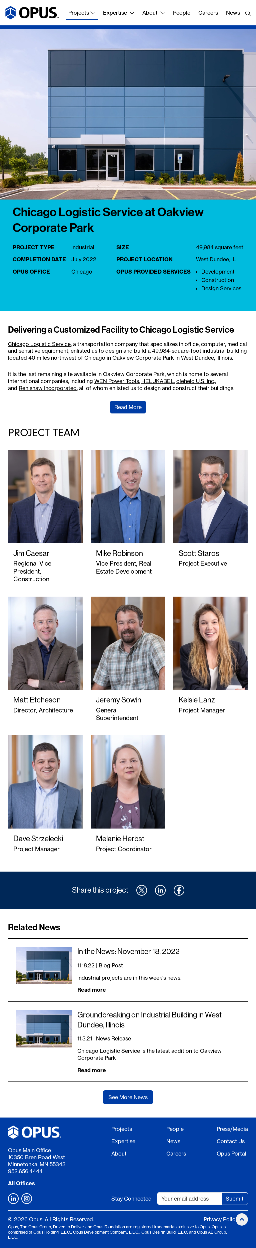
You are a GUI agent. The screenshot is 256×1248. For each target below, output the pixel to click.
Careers (208, 12)
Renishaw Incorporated (48, 388)
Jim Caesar (31, 553)
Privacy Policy (221, 1219)
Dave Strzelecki (38, 838)
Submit (235, 1198)
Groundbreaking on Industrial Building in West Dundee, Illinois (149, 1019)
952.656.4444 (25, 1171)
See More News (128, 1097)
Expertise (118, 12)
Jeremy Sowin (118, 699)
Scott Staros (199, 553)
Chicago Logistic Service (39, 344)
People (181, 12)
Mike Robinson (119, 553)
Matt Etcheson (37, 699)
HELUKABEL (157, 381)
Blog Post (111, 965)
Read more (91, 989)
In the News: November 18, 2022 (128, 951)
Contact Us (231, 1141)
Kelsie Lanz (197, 699)
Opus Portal (231, 1153)
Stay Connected (131, 1198)
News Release (113, 1038)
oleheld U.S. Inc (195, 381)
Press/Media (232, 1129)
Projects (81, 12)
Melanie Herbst (120, 838)
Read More (128, 407)
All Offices (21, 1183)
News (233, 12)
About (153, 12)
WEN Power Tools (116, 381)
